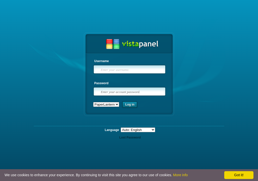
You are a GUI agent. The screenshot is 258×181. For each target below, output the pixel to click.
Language (112, 130)
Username (101, 61)
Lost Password (130, 137)
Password (101, 83)
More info (180, 175)
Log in (129, 104)
